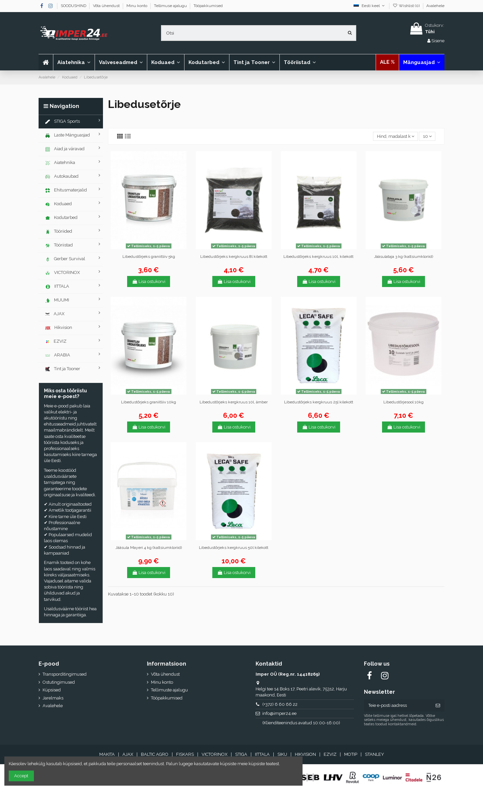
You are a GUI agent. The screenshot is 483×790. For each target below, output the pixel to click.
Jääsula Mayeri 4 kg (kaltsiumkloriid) (148, 547)
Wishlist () (407, 5)
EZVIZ (330, 754)
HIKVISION (305, 754)
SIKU (282, 754)
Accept (21, 775)
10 (427, 136)
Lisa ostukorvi (148, 281)
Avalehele (435, 5)
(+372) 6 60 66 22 (280, 704)
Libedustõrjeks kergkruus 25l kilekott (318, 402)
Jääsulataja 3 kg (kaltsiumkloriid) (403, 256)
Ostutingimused (59, 682)
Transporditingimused (65, 674)
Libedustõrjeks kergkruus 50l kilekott (233, 547)
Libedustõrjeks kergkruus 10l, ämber (234, 402)
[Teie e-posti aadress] (397, 705)
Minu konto (137, 5)
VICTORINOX (214, 754)
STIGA (241, 754)
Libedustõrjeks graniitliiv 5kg (148, 256)
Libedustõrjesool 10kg (403, 402)
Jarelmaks (53, 697)
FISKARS (185, 754)
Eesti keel (370, 5)
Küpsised (52, 689)
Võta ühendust (107, 5)
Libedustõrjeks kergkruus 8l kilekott (233, 256)
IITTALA (262, 754)
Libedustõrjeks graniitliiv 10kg (148, 402)
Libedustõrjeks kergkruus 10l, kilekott (318, 256)
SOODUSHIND (74, 5)
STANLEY (374, 754)
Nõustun (289, 763)
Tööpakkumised (208, 5)
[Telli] (437, 705)
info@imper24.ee (279, 713)
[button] (121, 62)
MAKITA (107, 754)
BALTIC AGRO (154, 754)
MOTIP (350, 754)
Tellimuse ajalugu (171, 5)
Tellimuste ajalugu (169, 689)
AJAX (127, 754)
